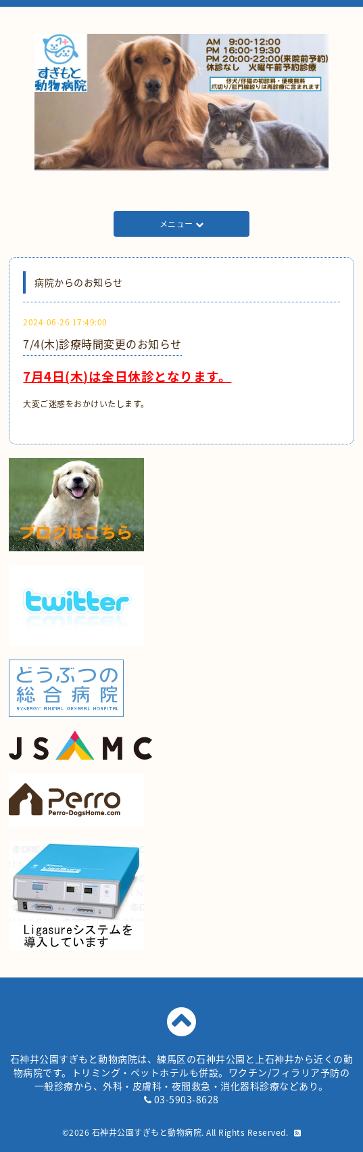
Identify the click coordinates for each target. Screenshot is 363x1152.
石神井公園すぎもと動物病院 (147, 1132)
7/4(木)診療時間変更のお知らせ (102, 344)
